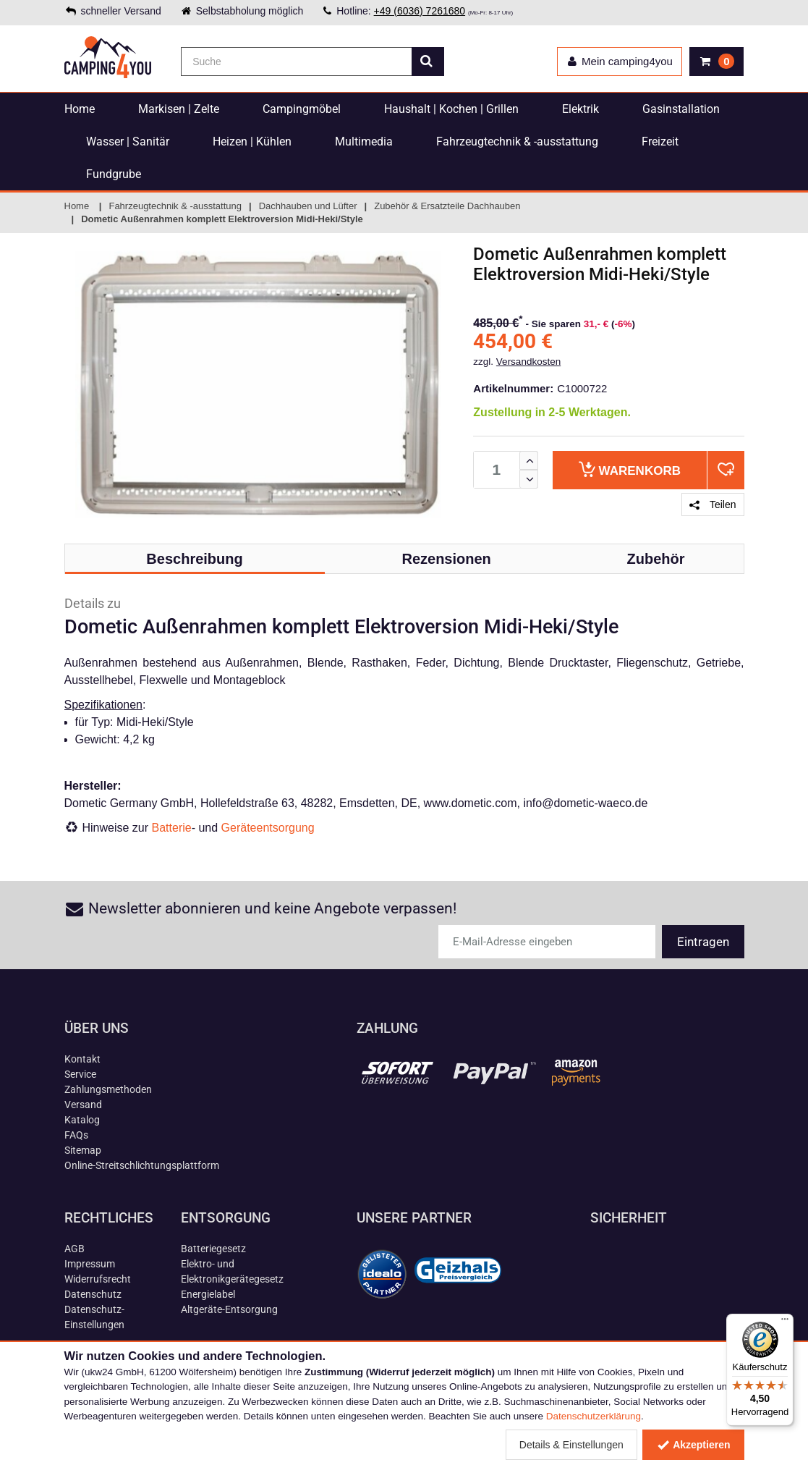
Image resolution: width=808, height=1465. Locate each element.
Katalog (82, 1120)
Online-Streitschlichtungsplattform (141, 1165)
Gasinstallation (681, 109)
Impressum (89, 1264)
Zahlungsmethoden (108, 1089)
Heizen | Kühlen (252, 141)
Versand (83, 1104)
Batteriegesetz (213, 1248)
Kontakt (82, 1059)
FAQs (76, 1135)
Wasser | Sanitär (127, 141)
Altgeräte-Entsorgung (229, 1309)
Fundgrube (113, 174)
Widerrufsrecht (97, 1279)
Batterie (172, 828)
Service (80, 1074)
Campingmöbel (302, 109)
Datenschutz (93, 1294)
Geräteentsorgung (268, 828)
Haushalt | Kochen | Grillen (451, 109)
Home (79, 109)
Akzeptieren (693, 1444)
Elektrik (580, 109)
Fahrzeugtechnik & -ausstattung (517, 141)
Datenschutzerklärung (593, 1416)
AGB (74, 1248)
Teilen (712, 504)
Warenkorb (630, 469)
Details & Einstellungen (571, 1445)
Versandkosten (528, 361)
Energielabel (208, 1294)
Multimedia (364, 141)
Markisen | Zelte (178, 109)
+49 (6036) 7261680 (420, 11)
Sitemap (82, 1150)
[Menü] (785, 1322)
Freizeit (660, 141)
